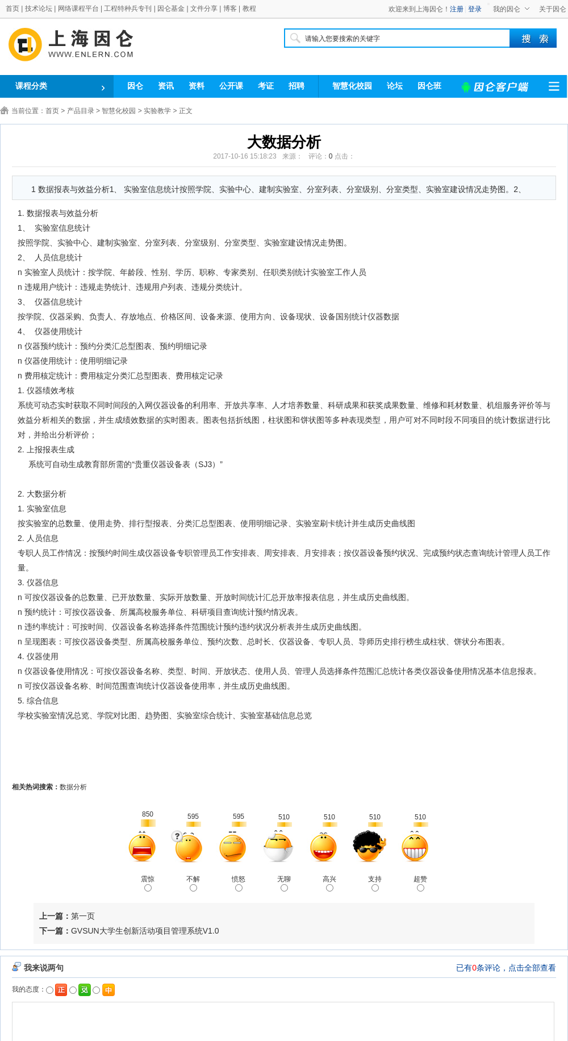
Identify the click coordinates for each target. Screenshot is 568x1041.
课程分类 (31, 85)
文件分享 (204, 9)
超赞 (420, 883)
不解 (193, 883)
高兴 (329, 883)
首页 (12, 9)
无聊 (284, 883)
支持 (375, 883)
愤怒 (238, 883)
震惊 (147, 883)
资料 (196, 86)
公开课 (231, 86)
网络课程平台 (78, 9)
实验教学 (157, 111)
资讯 (166, 86)
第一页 (83, 916)
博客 (230, 9)
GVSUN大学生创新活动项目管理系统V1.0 (145, 930)
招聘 (296, 86)
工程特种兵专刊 (128, 9)
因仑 (135, 86)
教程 (249, 9)
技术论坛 (38, 9)
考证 (266, 86)
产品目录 (80, 111)
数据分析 (73, 787)
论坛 (395, 86)
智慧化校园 (352, 86)
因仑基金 (171, 9)
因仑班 (429, 86)
